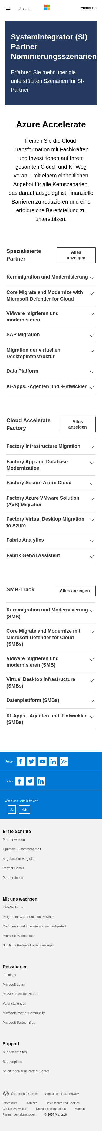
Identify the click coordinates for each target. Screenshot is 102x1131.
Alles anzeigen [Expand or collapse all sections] (76, 255)
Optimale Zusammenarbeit (22, 849)
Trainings (9, 975)
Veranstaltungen (14, 1003)
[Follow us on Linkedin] (53, 761)
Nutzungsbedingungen (51, 1108)
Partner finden (13, 878)
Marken (80, 1108)
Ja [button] (11, 809)
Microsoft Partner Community (24, 1013)
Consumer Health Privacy (62, 1093)
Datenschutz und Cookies (62, 1103)
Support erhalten (15, 1052)
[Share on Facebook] (19, 781)
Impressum (10, 1103)
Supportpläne (12, 1062)
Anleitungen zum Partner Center (26, 1071)
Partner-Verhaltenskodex (19, 1114)
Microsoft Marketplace (18, 936)
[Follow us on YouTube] (42, 761)
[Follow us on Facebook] (21, 761)
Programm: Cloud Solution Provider (28, 917)
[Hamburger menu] (7, 8)
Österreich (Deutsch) (24, 1093)
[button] (24, 8)
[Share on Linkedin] (41, 781)
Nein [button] (24, 809)
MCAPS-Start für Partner (20, 994)
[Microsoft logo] (51, 7)
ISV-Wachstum (13, 907)
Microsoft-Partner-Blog (19, 1022)
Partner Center (13, 868)
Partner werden (14, 840)
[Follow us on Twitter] (31, 761)
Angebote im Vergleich (19, 859)
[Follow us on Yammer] (64, 761)
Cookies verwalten (15, 1108)
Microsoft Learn (14, 984)
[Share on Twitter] (30, 781)
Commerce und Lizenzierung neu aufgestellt (34, 926)
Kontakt (32, 1103)
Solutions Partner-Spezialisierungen (28, 945)
